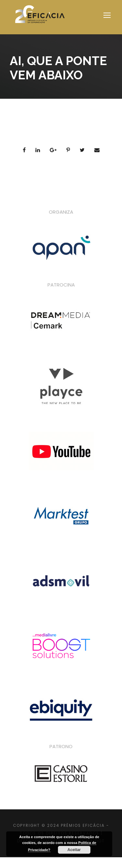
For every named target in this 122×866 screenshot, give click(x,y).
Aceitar (74, 850)
